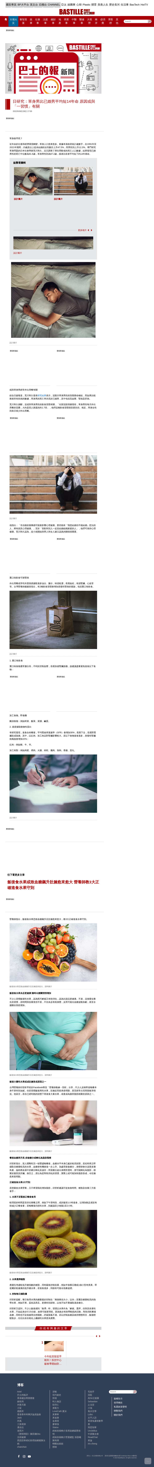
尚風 (19, 1421)
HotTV (144, 4)
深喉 (54, 1391)
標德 (54, 1447)
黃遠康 (55, 1417)
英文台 (34, 4)
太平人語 (92, 1417)
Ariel (19, 1391)
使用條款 (118, 1402)
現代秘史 (56, 1395)
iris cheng (92, 1443)
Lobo (90, 1414)
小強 (90, 1408)
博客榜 (110, 21)
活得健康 (21, 1437)
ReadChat (93, 1437)
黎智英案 (23, 21)
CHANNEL (54, 4)
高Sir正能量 (93, 1398)
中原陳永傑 (93, 1434)
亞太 (63, 4)
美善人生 (103, 4)
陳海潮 (55, 1440)
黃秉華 (55, 1414)
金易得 (55, 1421)
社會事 (37, 21)
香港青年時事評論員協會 (29, 1414)
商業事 (66, 21)
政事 (31, 21)
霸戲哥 (20, 1411)
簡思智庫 (92, 1427)
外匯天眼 (21, 1404)
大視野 (89, 21)
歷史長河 (114, 4)
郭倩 (54, 1398)
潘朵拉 (20, 1427)
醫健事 (81, 21)
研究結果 (42, 395)
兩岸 (96, 21)
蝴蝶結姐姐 (57, 1443)
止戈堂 (91, 1404)
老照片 (20, 1430)
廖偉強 (55, 1424)
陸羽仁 (55, 1404)
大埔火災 (13, 21)
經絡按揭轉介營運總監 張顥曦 (66, 1437)
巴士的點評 (22, 1395)
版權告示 (118, 1398)
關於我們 (118, 1415)
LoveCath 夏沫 (59, 1411)
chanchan (22, 1447)
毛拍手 (91, 1391)
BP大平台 (23, 4)
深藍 (90, 1395)
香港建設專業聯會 (25, 1398)
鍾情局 (20, 1401)
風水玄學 (92, 1411)
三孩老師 (21, 1424)
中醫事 (74, 21)
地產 (60, 21)
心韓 (79, 4)
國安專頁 (11, 4)
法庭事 (45, 21)
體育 (94, 4)
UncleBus (92, 1430)
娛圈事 (71, 4)
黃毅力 (55, 1408)
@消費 (102, 21)
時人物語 (56, 1401)
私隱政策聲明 (120, 1406)
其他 (117, 21)
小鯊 (19, 1408)
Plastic (86, 4)
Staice (55, 1427)
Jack (19, 1417)
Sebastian (93, 1401)
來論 (90, 1440)
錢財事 (53, 21)
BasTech (135, 4)
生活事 (125, 4)
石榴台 (43, 4)
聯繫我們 (118, 1410)
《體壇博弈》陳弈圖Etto (28, 1434)
